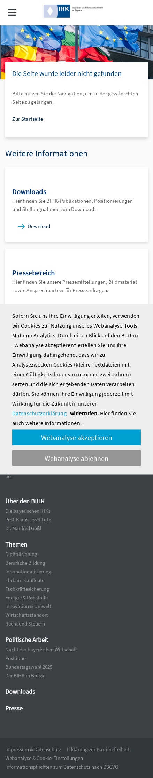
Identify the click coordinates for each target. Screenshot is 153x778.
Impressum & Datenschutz (33, 749)
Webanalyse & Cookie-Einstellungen (44, 758)
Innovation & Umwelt (28, 606)
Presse (14, 708)
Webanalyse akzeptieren (76, 437)
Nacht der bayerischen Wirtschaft (41, 649)
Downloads (20, 691)
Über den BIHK (24, 501)
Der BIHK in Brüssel (26, 675)
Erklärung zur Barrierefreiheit (98, 749)
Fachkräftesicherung (27, 589)
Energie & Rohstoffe (26, 597)
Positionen (16, 658)
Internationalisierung (28, 571)
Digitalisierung (21, 554)
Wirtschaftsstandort (26, 615)
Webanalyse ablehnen (76, 458)
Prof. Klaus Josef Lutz (28, 519)
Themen (16, 544)
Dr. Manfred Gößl (23, 528)
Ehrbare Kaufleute (24, 580)
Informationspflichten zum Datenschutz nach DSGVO (61, 766)
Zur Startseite (27, 119)
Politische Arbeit (26, 640)
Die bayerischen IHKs (28, 511)
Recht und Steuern (25, 623)
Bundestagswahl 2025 (28, 666)
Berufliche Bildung (25, 562)
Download (39, 226)
